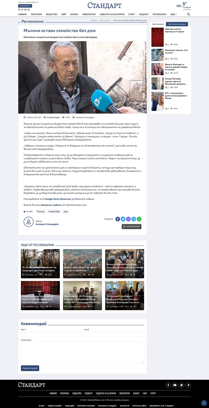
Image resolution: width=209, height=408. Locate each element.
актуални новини (51, 205)
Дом (66, 211)
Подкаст (144, 14)
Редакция (69, 405)
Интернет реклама (86, 405)
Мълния (40, 211)
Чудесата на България (112, 14)
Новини (22, 14)
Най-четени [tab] (158, 24)
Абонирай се (25, 6)
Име (23, 329)
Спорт (131, 14)
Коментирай (131, 226)
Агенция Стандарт (47, 224)
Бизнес (74, 14)
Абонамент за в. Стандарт (162, 405)
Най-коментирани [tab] (177, 24)
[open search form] (188, 14)
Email (86, 329)
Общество (51, 14)
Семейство (54, 211)
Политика (36, 14)
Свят (63, 14)
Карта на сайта (139, 405)
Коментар (26, 340)
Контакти (124, 405)
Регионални (159, 14)
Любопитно (89, 14)
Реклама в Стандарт (107, 405)
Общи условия (55, 405)
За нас (42, 405)
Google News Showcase (58, 199)
